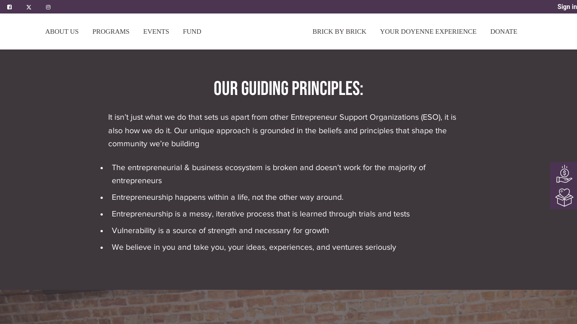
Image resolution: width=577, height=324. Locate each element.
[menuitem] (192, 32)
